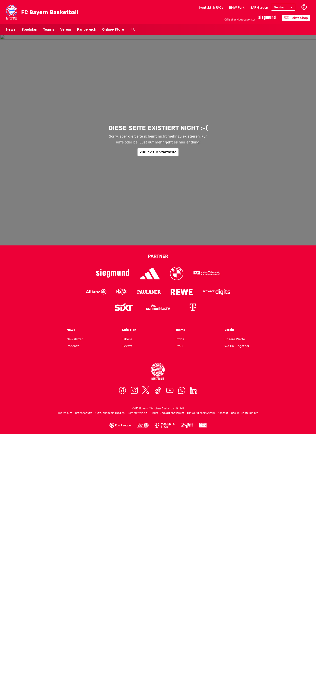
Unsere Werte (234, 587)
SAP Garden (259, 7)
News (11, 29)
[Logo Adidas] (150, 521)
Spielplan (29, 29)
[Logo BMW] (176, 521)
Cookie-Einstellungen (244, 660)
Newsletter (75, 587)
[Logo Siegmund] (113, 521)
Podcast (73, 594)
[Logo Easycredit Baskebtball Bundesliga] (143, 673)
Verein (65, 29)
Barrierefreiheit (137, 660)
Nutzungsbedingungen (110, 660)
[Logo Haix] (121, 539)
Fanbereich (86, 29)
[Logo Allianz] (96, 539)
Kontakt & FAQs (211, 7)
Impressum (65, 660)
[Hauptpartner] (267, 18)
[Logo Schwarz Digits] (216, 539)
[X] (146, 638)
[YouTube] (170, 638)
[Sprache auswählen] (283, 7)
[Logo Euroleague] (120, 673)
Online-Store (113, 29)
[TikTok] (158, 638)
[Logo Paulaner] (149, 539)
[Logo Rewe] (182, 539)
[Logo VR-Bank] (206, 521)
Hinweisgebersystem (201, 660)
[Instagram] (134, 638)
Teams (48, 29)
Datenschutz (83, 660)
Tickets (127, 594)
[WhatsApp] (182, 638)
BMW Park (236, 7)
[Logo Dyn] (187, 673)
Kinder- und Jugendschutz (167, 660)
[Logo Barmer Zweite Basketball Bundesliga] (203, 673)
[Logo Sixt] (123, 555)
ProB (179, 594)
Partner (158, 503)
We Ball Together (236, 594)
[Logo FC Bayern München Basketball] (158, 619)
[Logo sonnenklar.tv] (158, 555)
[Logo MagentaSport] (165, 673)
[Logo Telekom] (192, 555)
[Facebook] (122, 638)
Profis (180, 587)
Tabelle (127, 587)
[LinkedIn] (194, 638)
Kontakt (223, 660)
